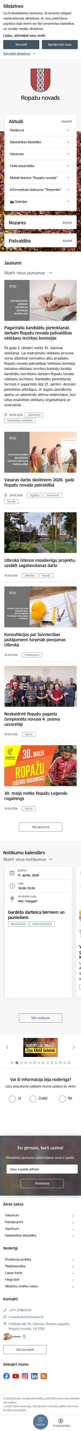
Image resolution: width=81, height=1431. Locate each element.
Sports (29, 734)
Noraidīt (21, 44)
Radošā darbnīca (42, 924)
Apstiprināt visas (59, 44)
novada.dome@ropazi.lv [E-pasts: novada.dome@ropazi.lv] (26, 1317)
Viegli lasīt (12, 1279)
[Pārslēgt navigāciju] (40, 1421)
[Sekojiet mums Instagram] (25, 1376)
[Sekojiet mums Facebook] (6, 1376)
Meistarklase (18, 924)
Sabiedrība (34, 414)
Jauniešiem (53, 495)
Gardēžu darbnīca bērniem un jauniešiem (36, 915)
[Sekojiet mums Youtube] (16, 1375)
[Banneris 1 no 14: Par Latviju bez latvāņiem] (40, 1047)
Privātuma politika (18, 1259)
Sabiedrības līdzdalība (20, 420)
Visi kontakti (25, 1349)
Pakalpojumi (32, 655)
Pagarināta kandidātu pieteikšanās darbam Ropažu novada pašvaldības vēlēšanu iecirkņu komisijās (38, 333)
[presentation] (36, 1118)
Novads (11, 501)
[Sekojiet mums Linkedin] (34, 1376)
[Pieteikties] (42, 1183)
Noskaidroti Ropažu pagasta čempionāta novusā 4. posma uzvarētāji (32, 719)
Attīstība (30, 575)
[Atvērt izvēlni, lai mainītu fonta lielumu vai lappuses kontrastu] (60, 1423)
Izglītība (34, 495)
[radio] (15, 1098)
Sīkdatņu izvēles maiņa (21, 1286)
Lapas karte (13, 1273)
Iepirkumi (12, 1229)
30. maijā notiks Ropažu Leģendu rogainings (35, 796)
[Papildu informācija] (24, 1336)
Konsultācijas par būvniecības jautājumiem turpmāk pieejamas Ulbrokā (35, 639)
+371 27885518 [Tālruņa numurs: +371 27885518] (20, 1310)
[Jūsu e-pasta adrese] (42, 1169)
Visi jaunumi (40, 827)
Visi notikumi (40, 1018)
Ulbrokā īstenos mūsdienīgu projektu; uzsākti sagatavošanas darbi (40, 563)
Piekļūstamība (15, 1266)
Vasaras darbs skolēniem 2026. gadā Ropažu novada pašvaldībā (39, 482)
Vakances (12, 1215)
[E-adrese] (12, 1336)
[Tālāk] (74, 1047)
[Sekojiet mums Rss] (43, 1376)
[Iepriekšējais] (7, 1047)
